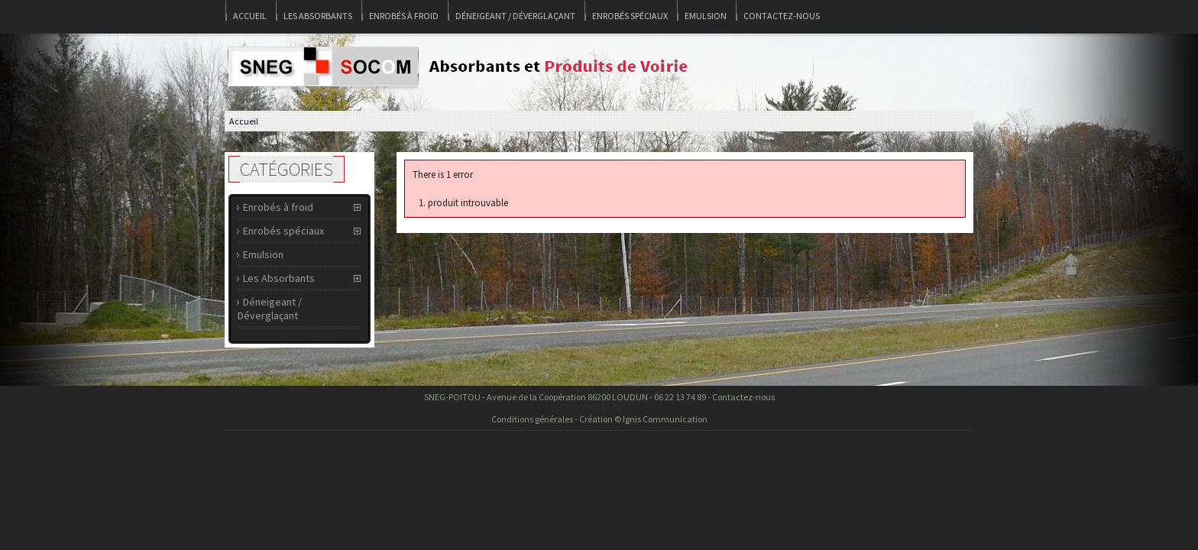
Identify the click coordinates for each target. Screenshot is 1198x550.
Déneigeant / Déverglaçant (515, 15)
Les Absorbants (317, 15)
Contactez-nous (781, 15)
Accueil (250, 15)
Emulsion (706, 15)
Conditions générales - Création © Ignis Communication (599, 419)
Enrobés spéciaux (630, 15)
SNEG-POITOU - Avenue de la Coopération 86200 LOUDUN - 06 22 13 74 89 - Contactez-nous (599, 397)
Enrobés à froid (404, 15)
